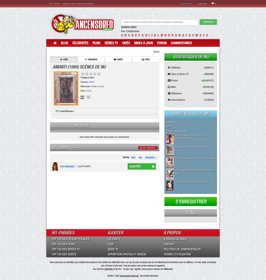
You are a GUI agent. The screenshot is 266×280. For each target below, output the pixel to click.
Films (96, 43)
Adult (91, 82)
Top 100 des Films (63, 244)
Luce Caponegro (67, 166)
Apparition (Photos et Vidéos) (127, 254)
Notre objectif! (186, 3)
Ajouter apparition (148, 147)
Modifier (91, 59)
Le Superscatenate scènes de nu (192, 147)
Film (110, 244)
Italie (89, 90)
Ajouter (134, 166)
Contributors (66, 111)
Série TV (113, 249)
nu (131, 269)
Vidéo (126, 43)
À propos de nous (175, 239)
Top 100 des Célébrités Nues (70, 239)
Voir (64, 59)
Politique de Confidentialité (182, 249)
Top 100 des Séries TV (66, 249)
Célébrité (114, 239)
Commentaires (181, 43)
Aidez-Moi (202, 3)
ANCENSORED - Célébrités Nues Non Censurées (82, 24)
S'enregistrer (190, 201)
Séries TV (111, 43)
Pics (145, 59)
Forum (162, 43)
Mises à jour (143, 43)
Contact (169, 244)
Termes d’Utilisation (177, 254)
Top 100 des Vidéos (64, 254)
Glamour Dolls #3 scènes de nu (191, 182)
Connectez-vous (68, 3)
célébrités (108, 269)
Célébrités (80, 43)
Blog (64, 43)
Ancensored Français (129, 275)
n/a (79, 166)
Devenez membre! (86, 3)
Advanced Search (129, 27)
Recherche (208, 22)
